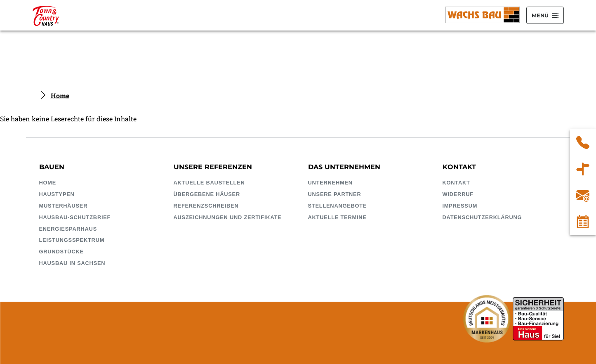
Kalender (582, 221)
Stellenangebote (337, 206)
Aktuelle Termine (337, 217)
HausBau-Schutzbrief (75, 217)
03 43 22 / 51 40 (582, 142)
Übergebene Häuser (207, 194)
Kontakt (456, 183)
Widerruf (458, 194)
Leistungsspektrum (72, 240)
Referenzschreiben (206, 206)
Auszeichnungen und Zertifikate (228, 217)
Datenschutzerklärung (482, 217)
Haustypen (57, 194)
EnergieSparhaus (68, 229)
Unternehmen (330, 183)
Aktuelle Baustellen (209, 183)
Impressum (460, 206)
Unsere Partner (334, 194)
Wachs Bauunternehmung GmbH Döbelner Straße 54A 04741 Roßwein (582, 168)
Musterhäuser (63, 206)
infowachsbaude (582, 195)
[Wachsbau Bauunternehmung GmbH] (46, 15)
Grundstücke (61, 251)
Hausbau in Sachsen (72, 263)
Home (60, 95)
